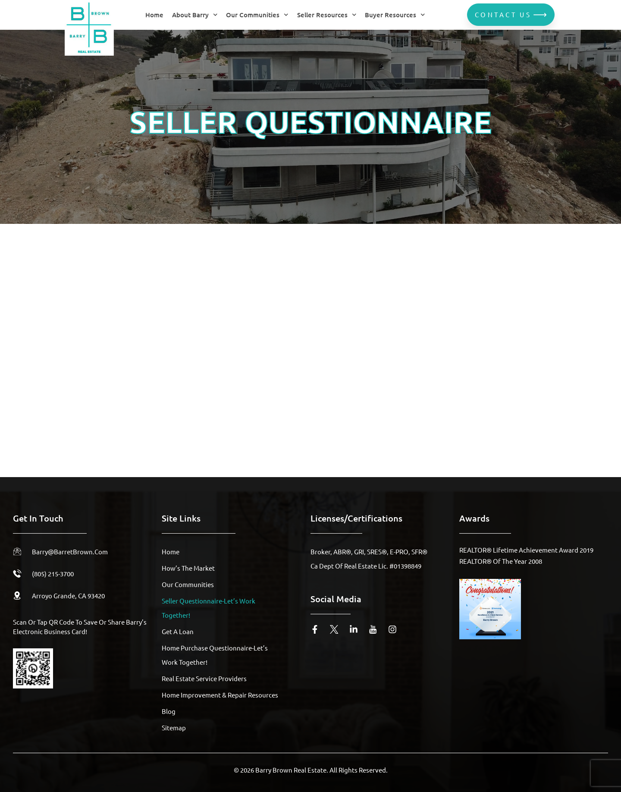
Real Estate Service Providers (204, 678)
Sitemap (174, 727)
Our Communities (257, 14)
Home (154, 14)
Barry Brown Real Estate (290, 770)
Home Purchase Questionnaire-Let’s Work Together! (215, 655)
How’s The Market (188, 568)
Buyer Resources (395, 14)
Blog (169, 711)
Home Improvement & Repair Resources (220, 695)
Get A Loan (178, 631)
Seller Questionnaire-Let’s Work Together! (208, 608)
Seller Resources (327, 14)
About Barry (195, 14)
